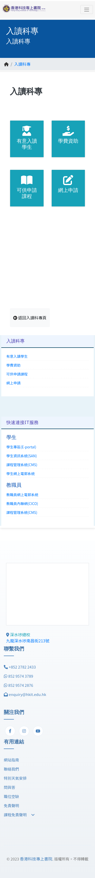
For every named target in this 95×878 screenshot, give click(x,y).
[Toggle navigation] (86, 9)
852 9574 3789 (20, 676)
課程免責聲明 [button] (19, 814)
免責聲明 (11, 805)
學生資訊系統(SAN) (21, 455)
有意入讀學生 (17, 356)
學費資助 (13, 365)
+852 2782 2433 (22, 667)
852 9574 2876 (20, 685)
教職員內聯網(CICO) (22, 503)
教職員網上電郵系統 (22, 494)
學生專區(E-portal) (21, 446)
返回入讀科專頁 (30, 318)
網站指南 (11, 759)
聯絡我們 (11, 769)
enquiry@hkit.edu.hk (27, 694)
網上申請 (13, 382)
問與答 (9, 787)
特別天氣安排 (15, 778)
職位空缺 (11, 796)
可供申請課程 (17, 374)
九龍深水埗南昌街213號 (27, 641)
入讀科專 (22, 64)
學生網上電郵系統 (20, 473)
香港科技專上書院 (36, 859)
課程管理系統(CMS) (21, 464)
